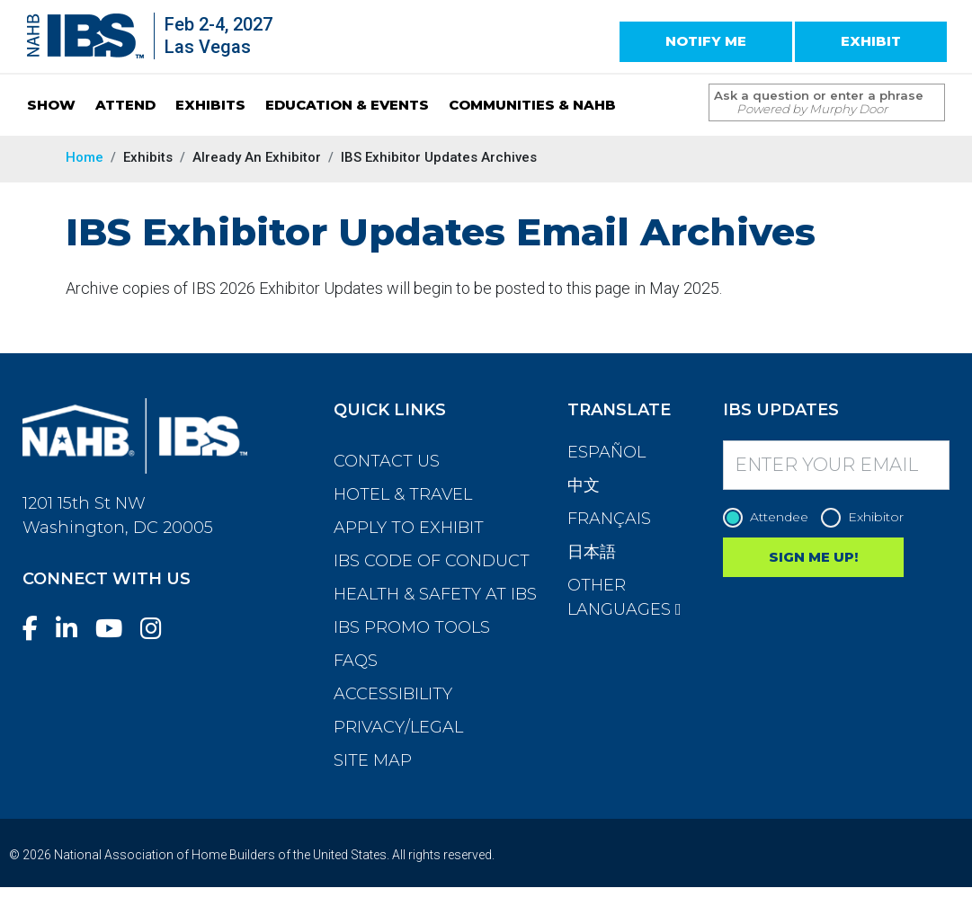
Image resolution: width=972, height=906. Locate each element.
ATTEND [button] (125, 104)
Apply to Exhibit (409, 527)
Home (84, 157)
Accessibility (393, 694)
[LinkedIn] (74, 629)
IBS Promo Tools (412, 627)
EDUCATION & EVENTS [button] (347, 104)
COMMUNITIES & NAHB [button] (532, 104)
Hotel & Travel (403, 494)
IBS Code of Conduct (432, 561)
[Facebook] (37, 629)
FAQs (356, 661)
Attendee (770, 517)
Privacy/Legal (398, 727)
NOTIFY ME (705, 40)
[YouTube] (116, 629)
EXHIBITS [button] (210, 104)
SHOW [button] (51, 104)
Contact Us (387, 461)
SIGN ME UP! (813, 556)
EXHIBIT (871, 40)
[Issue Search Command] (922, 86)
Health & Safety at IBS (435, 594)
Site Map (373, 760)
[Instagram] (158, 629)
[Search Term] (808, 102)
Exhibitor (867, 517)
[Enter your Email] (836, 465)
